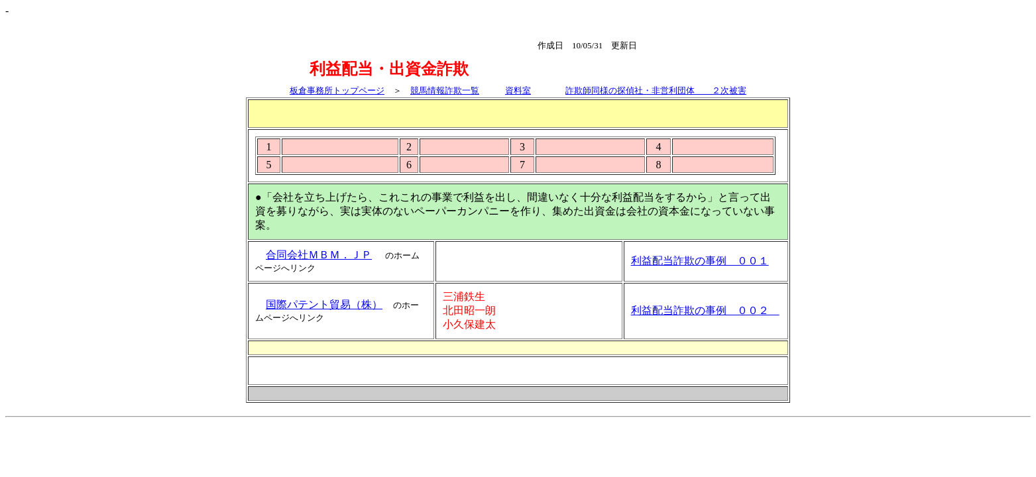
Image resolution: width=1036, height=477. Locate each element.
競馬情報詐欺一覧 (444, 90)
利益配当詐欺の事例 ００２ (705, 310)
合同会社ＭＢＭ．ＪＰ (319, 254)
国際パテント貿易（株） (324, 304)
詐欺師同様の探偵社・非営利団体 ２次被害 (655, 90)
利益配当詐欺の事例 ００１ (700, 260)
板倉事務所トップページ (337, 90)
